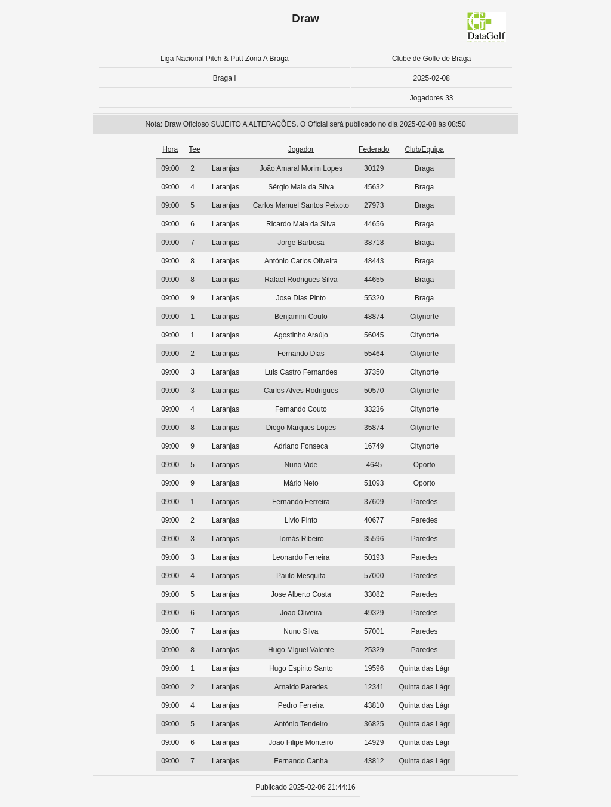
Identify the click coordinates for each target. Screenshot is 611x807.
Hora (170, 149)
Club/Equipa (424, 149)
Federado (374, 149)
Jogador (301, 149)
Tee (194, 149)
